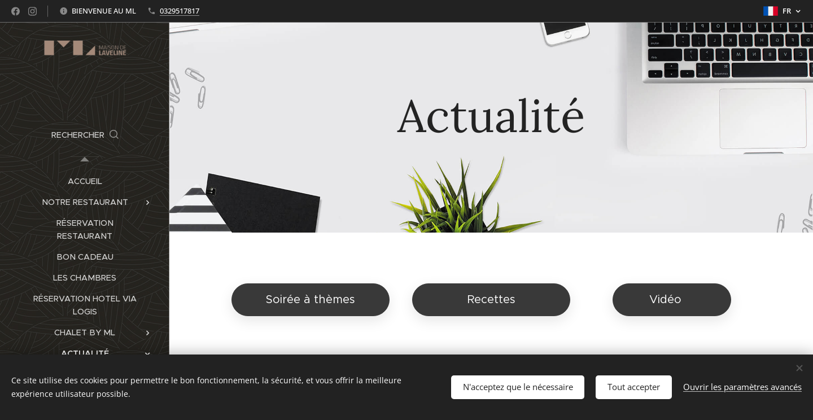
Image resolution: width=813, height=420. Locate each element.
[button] (85, 135)
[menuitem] (84, 181)
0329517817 (179, 11)
